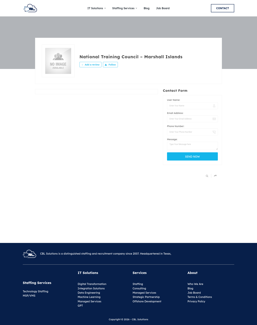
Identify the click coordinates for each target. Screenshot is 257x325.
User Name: (173, 99)
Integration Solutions (91, 288)
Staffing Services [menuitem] (125, 8)
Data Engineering (89, 292)
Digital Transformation (92, 284)
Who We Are (195, 284)
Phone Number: (175, 126)
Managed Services (89, 301)
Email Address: (175, 113)
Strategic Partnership (146, 297)
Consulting (139, 288)
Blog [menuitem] (146, 8)
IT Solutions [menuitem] (97, 8)
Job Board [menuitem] (162, 8)
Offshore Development (147, 301)
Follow (110, 64)
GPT (80, 305)
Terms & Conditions (200, 297)
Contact (222, 8)
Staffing (138, 284)
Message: (172, 139)
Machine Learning (89, 297)
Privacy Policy (196, 301)
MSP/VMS (29, 295)
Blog (190, 288)
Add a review (90, 64)
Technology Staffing (35, 291)
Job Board (194, 292)
